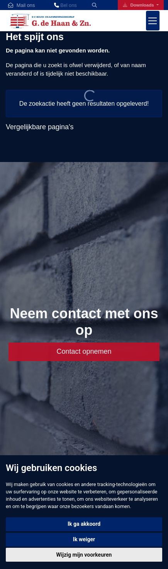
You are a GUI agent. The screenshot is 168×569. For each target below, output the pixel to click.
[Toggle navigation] (153, 20)
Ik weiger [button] (84, 539)
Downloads (139, 5)
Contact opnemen (83, 351)
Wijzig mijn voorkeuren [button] (84, 555)
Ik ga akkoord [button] (84, 524)
